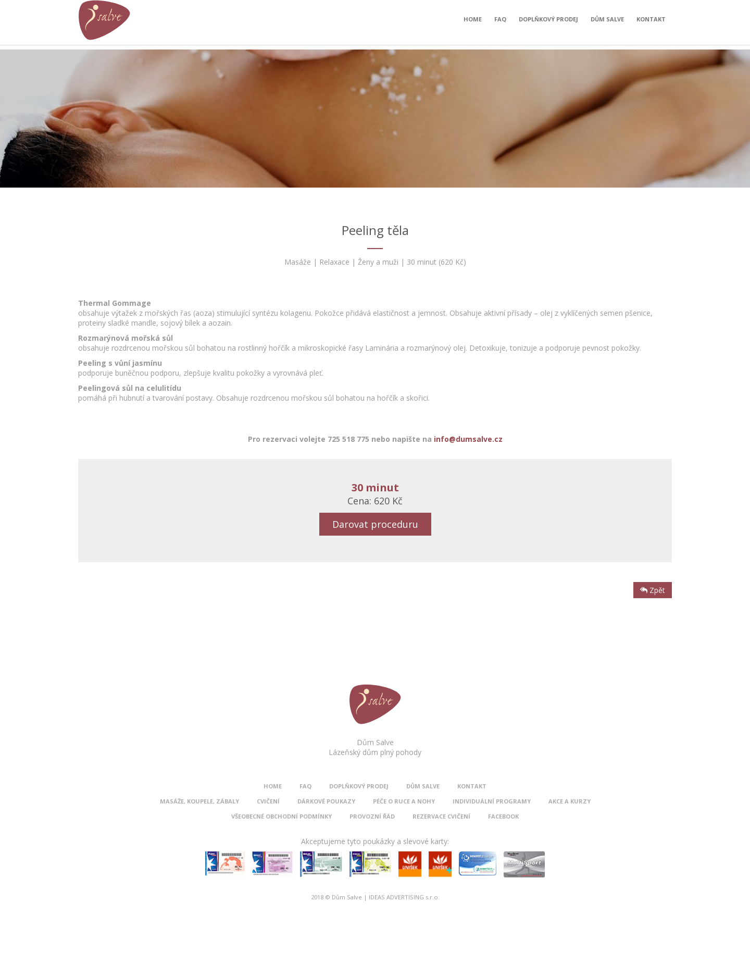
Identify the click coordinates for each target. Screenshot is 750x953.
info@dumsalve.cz (468, 439)
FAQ (500, 22)
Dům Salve (607, 22)
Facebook (503, 816)
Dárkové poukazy (326, 801)
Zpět (652, 590)
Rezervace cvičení (441, 816)
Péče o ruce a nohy (404, 801)
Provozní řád (372, 816)
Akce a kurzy (569, 801)
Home (473, 22)
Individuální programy (492, 801)
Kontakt (651, 22)
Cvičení (268, 801)
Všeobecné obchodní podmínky (281, 816)
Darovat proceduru (375, 524)
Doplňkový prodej (548, 22)
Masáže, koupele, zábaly (199, 801)
